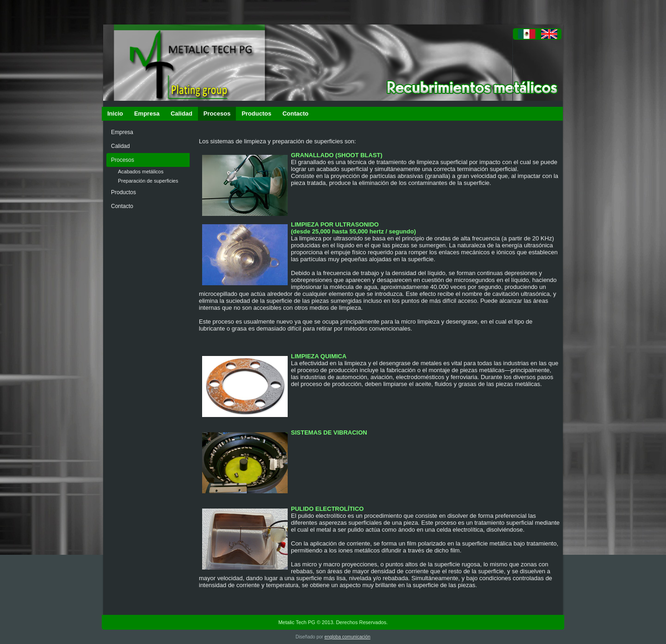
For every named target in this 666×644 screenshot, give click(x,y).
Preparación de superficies (148, 181)
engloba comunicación (347, 636)
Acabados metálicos (140, 171)
